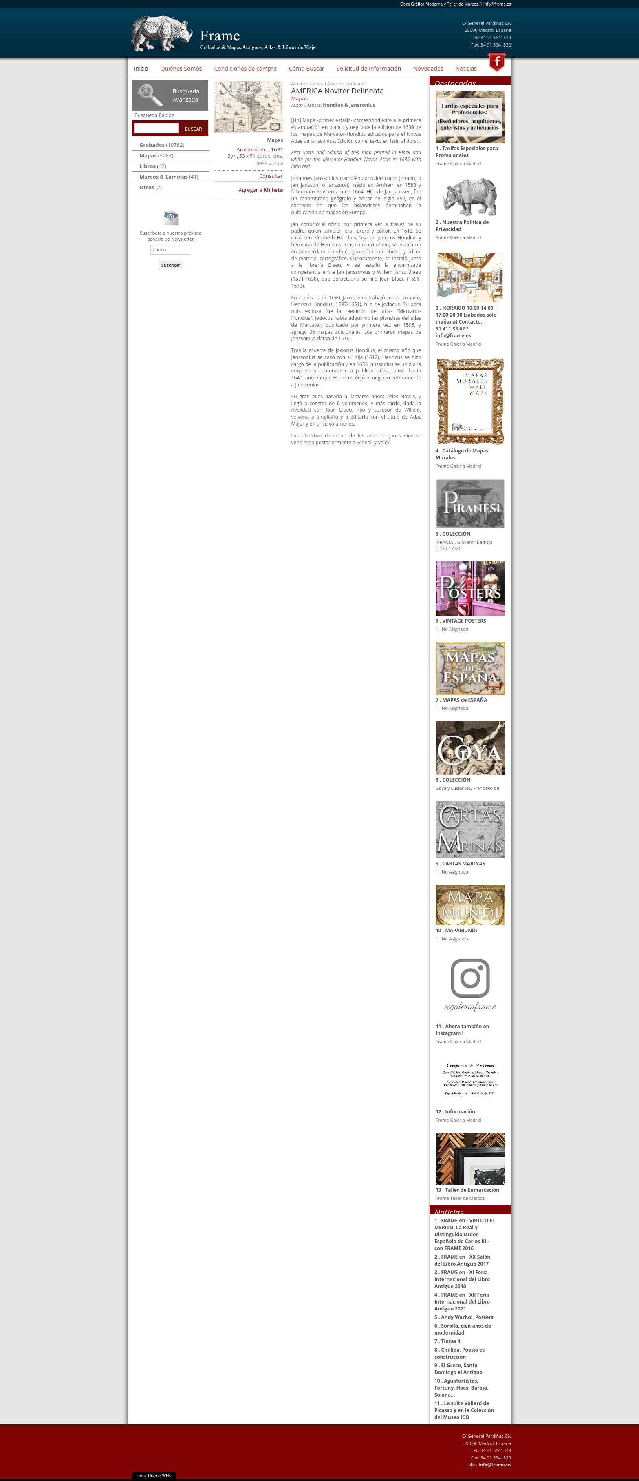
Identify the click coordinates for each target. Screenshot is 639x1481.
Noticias (466, 68)
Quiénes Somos (181, 68)
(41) (168, 176)
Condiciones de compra (245, 68)
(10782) (161, 145)
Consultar (271, 176)
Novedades (428, 68)
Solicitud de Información (369, 68)
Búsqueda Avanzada (185, 95)
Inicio (141, 68)
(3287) (156, 155)
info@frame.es (497, 4)
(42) (152, 166)
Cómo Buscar (306, 68)
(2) (150, 187)
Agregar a (261, 189)
